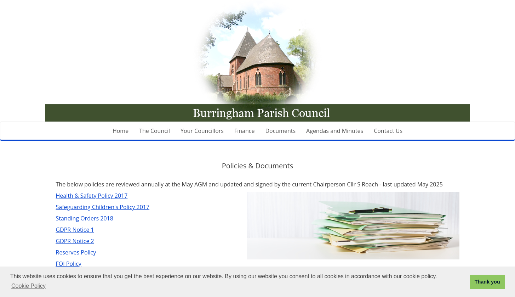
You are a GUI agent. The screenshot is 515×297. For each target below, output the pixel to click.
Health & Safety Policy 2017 (92, 196)
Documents (280, 131)
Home (120, 131)
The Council (154, 131)
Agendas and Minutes (334, 131)
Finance (244, 131)
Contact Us (388, 131)
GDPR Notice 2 (75, 241)
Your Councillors (202, 131)
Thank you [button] (487, 282)
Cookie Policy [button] (28, 286)
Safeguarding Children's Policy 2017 (103, 207)
